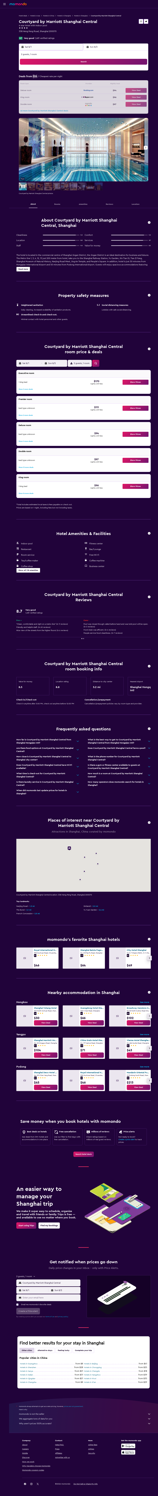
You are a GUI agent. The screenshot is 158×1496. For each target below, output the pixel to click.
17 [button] (43, 91)
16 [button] (37, 91)
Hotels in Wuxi (90, 1379)
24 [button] (43, 97)
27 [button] (62, 97)
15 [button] (75, 84)
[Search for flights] (4, 12)
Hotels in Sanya (26, 1371)
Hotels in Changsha (28, 1382)
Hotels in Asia (35, 16)
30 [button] (36, 103)
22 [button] (74, 91)
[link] (45, 1022)
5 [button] (55, 78)
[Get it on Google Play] (128, 1446)
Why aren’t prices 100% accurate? (85, 1423)
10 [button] (43, 84)
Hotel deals (23, 16)
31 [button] (43, 103)
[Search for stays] (4, 17)
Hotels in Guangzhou (29, 1364)
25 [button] (49, 97)
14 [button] (68, 84)
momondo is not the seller (85, 1414)
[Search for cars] (4, 23)
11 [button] (49, 84)
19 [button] (56, 91)
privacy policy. (63, 1316)
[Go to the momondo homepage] (18, 4)
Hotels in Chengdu (92, 1371)
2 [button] (36, 78)
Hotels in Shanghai (64, 16)
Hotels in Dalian (26, 1375)
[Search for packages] (4, 28)
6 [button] (62, 78)
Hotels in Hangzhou (92, 1375)
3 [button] (43, 78)
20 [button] (62, 91)
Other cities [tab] (27, 1350)
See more (144, 1002)
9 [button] (36, 84)
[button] (4, 4)
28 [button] (68, 97)
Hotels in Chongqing (93, 1367)
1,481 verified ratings (44, 38)
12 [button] (56, 84)
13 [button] (62, 84)
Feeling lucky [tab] (63, 1350)
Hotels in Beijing (91, 1364)
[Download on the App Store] (128, 1452)
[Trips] (4, 36)
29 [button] (74, 97)
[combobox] (50, 1283)
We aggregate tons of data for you (85, 1418)
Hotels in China (48, 16)
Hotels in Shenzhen (28, 1367)
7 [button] (68, 78)
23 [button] (36, 97)
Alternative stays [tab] (45, 1350)
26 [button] (55, 97)
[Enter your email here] (51, 1298)
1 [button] (74, 72)
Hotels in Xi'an (90, 1382)
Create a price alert (126, 1140)
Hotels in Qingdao (27, 1379)
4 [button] (49, 78)
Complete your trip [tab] (83, 1350)
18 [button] (49, 91)
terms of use (50, 1316)
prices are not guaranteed (73, 1406)
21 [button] (68, 91)
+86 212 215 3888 (27, 34)
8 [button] (74, 78)
